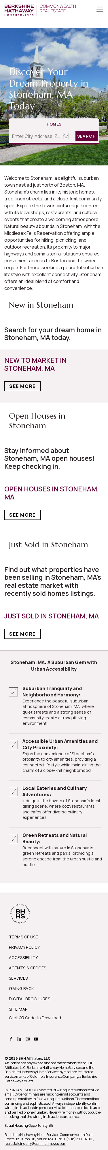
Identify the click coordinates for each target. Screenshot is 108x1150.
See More (22, 386)
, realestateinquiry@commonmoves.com (49, 1141)
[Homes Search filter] (66, 136)
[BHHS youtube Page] (36, 1038)
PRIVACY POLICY (24, 947)
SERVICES (18, 978)
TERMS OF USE (23, 937)
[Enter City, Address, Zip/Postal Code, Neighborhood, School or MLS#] (35, 136)
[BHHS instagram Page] (28, 1038)
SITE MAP (18, 1009)
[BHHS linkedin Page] (20, 1038)
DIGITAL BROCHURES (29, 998)
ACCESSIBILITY (23, 957)
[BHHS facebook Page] (11, 1038)
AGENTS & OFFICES (27, 968)
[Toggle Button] (99, 9)
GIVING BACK (21, 988)
